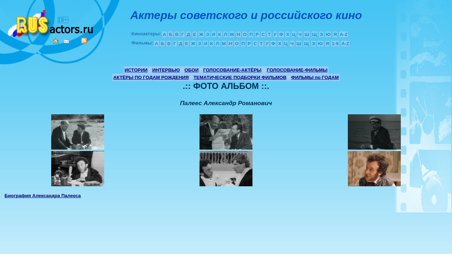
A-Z (343, 34)
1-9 (335, 43)
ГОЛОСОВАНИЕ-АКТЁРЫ (232, 70)
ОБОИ (191, 70)
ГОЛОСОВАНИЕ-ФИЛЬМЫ (297, 70)
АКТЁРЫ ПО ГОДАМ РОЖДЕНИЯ (151, 77)
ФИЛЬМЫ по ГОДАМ (315, 77)
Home (56, 40)
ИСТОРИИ (136, 70)
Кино (51, 22)
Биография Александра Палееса (43, 195)
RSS (84, 40)
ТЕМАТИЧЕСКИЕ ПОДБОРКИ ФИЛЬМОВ (240, 77)
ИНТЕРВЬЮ (166, 70)
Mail (66, 41)
